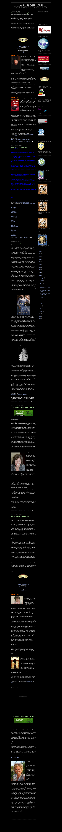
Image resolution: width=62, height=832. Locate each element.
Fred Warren (13, 234)
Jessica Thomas (14, 231)
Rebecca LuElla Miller (15, 227)
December (42, 277)
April (41, 306)
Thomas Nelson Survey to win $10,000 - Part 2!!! (22, 408)
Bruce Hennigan (14, 222)
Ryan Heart (13, 221)
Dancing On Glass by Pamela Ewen (20, 516)
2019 (40, 262)
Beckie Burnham (14, 212)
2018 (40, 264)
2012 (40, 274)
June (41, 303)
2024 (40, 254)
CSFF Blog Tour (13, 215)
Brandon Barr (13, 208)
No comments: (28, 141)
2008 (40, 316)
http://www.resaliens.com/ (20, 201)
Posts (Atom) (18, 826)
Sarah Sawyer (13, 230)
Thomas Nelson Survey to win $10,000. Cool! (22, 716)
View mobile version (23, 822)
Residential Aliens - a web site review (20, 147)
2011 (40, 275)
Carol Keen (13, 225)
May (41, 305)
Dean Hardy (13, 218)
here (14, 521)
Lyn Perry (12, 229)
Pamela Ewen (23, 590)
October (41, 280)
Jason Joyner (13, 224)
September (42, 281)
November (42, 278)
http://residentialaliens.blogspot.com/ (22, 202)
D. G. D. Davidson (14, 217)
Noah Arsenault (13, 207)
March (41, 308)
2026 (40, 251)
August (41, 283)
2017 (40, 266)
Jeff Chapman (13, 213)
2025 (40, 253)
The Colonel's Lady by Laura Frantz (20, 243)
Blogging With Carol (31, 5)
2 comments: (27, 401)
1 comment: (27, 237)
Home (24, 821)
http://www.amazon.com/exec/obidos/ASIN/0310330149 (21, 139)
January (41, 311)
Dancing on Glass (23, 586)
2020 (40, 261)
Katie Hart (12, 220)
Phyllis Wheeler (13, 235)
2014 (40, 270)
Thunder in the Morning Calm (23, 49)
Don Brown (23, 52)
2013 (40, 272)
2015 (40, 269)
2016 (40, 267)
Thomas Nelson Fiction (15, 757)
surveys (22, 436)
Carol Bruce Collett (14, 216)
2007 (40, 318)
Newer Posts (13, 821)
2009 (40, 315)
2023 (40, 256)
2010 (40, 313)
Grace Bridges (13, 211)
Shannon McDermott (14, 226)
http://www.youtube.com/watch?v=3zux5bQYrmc (19, 394)
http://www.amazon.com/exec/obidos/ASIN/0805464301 (26, 685)
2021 (40, 259)
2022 (40, 258)
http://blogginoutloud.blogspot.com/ (29, 203)
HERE (15, 135)
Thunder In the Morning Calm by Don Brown (22, 13)
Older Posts (34, 821)
